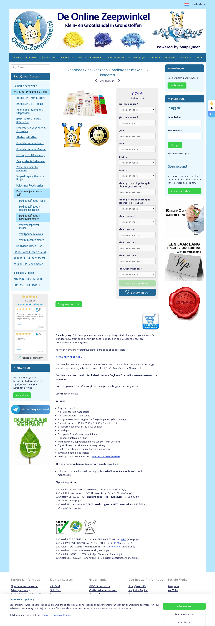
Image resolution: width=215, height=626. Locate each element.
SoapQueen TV (137, 586)
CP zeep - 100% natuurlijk (30, 155)
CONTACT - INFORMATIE (27, 285)
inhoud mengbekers (130, 268)
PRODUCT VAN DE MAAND (91, 57)
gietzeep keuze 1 (128, 103)
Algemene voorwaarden (24, 586)
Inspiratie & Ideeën (24, 273)
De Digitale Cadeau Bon (29, 246)
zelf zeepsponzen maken (29, 226)
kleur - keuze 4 (127, 255)
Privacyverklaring (20, 590)
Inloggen (175, 145)
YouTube (173, 590)
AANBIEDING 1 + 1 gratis (30, 103)
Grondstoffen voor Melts (30, 143)
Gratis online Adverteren (103, 590)
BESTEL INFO (50, 57)
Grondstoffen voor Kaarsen (31, 149)
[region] (84, 614)
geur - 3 (123, 156)
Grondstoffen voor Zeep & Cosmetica (31, 129)
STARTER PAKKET (116, 57)
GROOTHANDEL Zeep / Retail (30, 252)
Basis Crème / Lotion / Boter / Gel (28, 120)
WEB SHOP (16, 57)
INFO (124, 539)
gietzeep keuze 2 (128, 117)
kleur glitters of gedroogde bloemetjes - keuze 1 (134, 185)
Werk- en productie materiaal (27, 168)
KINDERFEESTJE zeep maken (29, 258)
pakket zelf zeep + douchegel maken (29, 208)
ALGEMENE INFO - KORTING (28, 279)
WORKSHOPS (154, 57)
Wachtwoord (175, 130)
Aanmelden (22, 395)
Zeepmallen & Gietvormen (30, 161)
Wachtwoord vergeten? (179, 153)
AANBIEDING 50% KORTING (31, 98)
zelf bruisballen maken (31, 240)
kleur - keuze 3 (127, 242)
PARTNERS (170, 57)
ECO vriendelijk (115, 546)
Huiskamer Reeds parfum (30, 185)
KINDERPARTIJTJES (136, 57)
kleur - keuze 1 (127, 216)
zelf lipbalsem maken (31, 234)
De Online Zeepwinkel (25, 86)
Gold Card (55, 590)
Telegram (173, 586)
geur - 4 (123, 170)
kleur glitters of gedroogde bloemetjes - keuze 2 (134, 201)
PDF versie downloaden (106, 456)
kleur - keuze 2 (127, 229)
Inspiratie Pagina (138, 590)
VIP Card (55, 586)
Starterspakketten (26, 137)
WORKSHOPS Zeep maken (28, 264)
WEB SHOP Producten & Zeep (30, 92)
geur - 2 (123, 143)
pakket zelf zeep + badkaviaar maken (29, 217)
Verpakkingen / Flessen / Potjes (30, 178)
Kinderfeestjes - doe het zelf (29, 193)
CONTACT (199, 57)
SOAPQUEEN (184, 57)
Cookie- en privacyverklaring (55, 618)
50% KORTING (67, 57)
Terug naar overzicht (68, 304)
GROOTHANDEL (33, 57)
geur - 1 (123, 130)
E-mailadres (174, 117)
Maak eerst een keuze (137, 283)
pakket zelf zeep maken (32, 200)
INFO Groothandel (99, 586)
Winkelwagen (177, 85)
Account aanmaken (180, 191)
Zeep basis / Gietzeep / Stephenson (29, 111)
